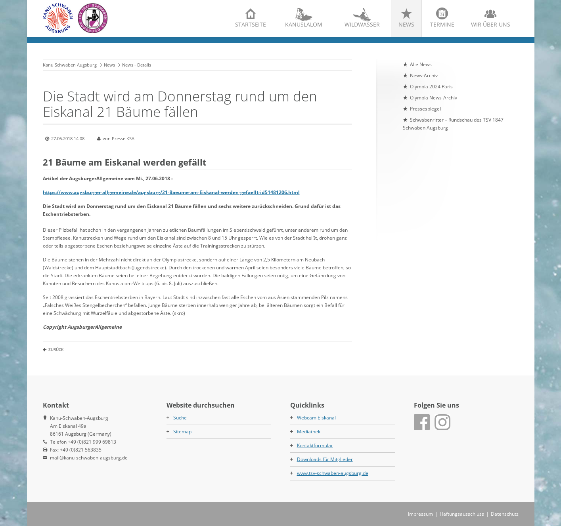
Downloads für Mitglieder (325, 459)
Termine (442, 24)
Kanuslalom (303, 24)
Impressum (420, 514)
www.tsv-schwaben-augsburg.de (332, 473)
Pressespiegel (425, 108)
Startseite (250, 24)
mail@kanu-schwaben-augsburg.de (89, 457)
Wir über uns (490, 24)
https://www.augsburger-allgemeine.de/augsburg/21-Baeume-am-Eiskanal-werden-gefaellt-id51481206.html (171, 192)
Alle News (421, 64)
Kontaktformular (315, 445)
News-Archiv (424, 75)
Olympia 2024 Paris (431, 86)
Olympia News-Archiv (433, 97)
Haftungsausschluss (462, 514)
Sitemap (182, 431)
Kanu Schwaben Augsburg (70, 65)
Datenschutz (505, 514)
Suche (180, 417)
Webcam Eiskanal (316, 417)
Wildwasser (362, 24)
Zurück (55, 349)
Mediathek (308, 431)
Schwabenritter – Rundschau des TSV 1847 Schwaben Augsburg (453, 123)
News (406, 24)
